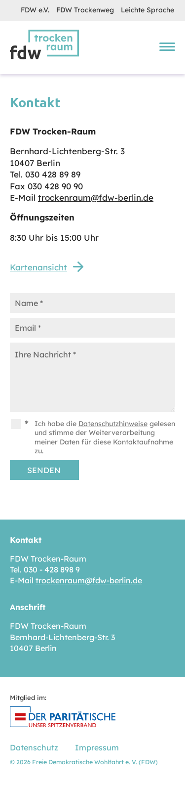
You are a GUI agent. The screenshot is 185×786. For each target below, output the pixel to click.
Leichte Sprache (147, 9)
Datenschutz (34, 747)
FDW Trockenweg (85, 9)
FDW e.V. (35, 9)
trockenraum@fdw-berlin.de (95, 197)
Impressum (97, 747)
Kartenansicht (38, 267)
